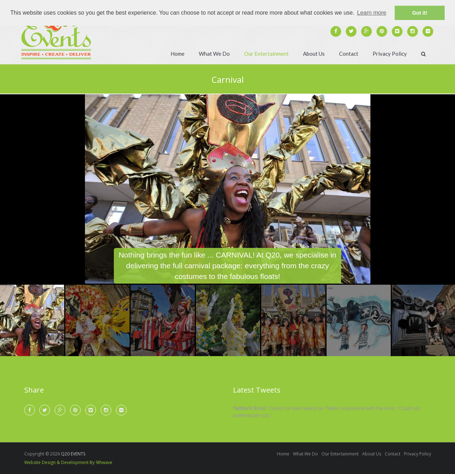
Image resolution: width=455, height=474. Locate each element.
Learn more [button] (371, 13)
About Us (314, 53)
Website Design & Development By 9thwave (68, 462)
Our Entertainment (266, 53)
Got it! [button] (419, 13)
